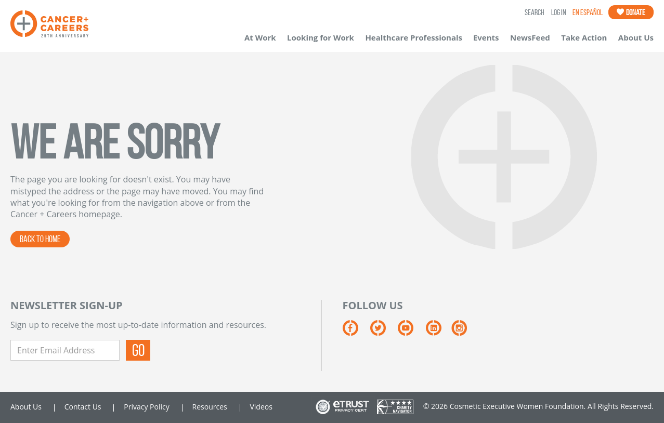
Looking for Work (320, 37)
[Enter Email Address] (65, 350)
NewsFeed (530, 37)
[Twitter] (384, 331)
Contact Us (82, 407)
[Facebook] (356, 331)
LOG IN (558, 12)
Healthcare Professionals (413, 37)
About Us (636, 37)
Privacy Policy (146, 407)
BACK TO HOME (40, 239)
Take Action (584, 37)
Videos (261, 407)
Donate (631, 12)
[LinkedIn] (438, 331)
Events (486, 37)
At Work (260, 37)
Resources (209, 407)
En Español (587, 12)
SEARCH (534, 12)
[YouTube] (411, 331)
